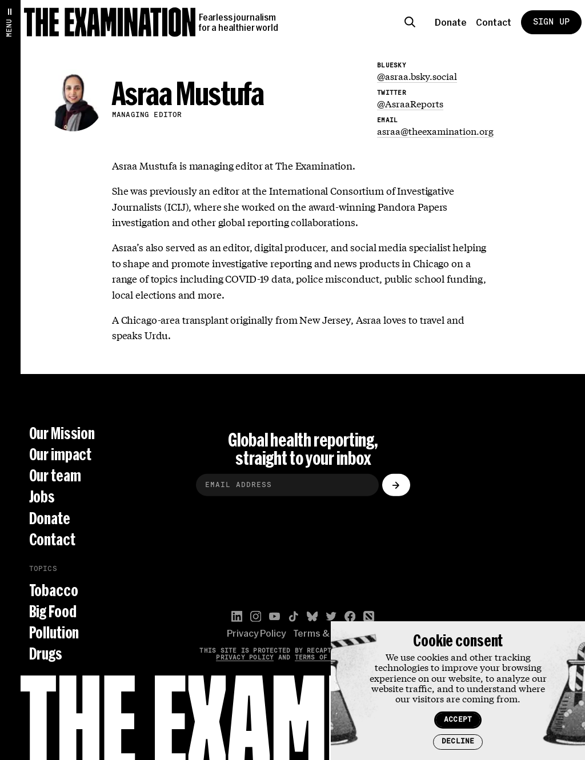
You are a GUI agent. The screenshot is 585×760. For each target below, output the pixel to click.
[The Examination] (109, 22)
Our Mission (62, 433)
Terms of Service (328, 657)
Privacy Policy (256, 633)
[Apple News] (368, 616)
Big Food (53, 611)
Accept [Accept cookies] (458, 719)
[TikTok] (293, 616)
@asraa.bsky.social (417, 75)
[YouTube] (274, 616)
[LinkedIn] (236, 616)
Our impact (60, 454)
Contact (493, 22)
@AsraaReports (410, 103)
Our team (55, 475)
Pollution (54, 632)
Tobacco (53, 590)
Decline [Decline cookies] (458, 741)
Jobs (42, 497)
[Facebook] (349, 616)
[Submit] (396, 486)
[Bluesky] (312, 616)
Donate (451, 22)
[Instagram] (255, 616)
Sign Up (551, 22)
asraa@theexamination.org (435, 130)
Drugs (45, 653)
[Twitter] (331, 616)
